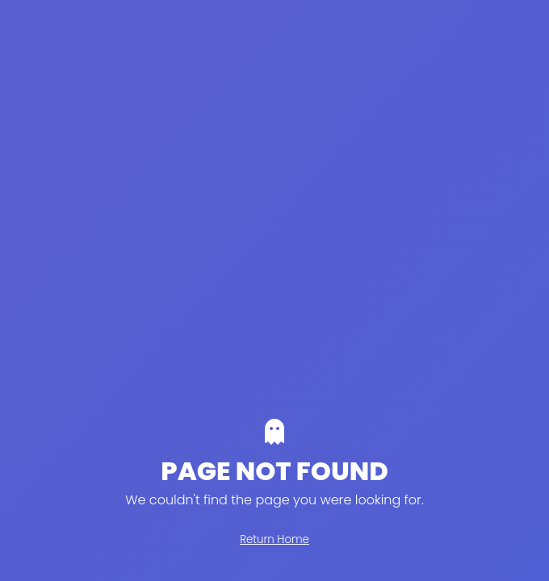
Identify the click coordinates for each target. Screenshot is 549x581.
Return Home (274, 539)
